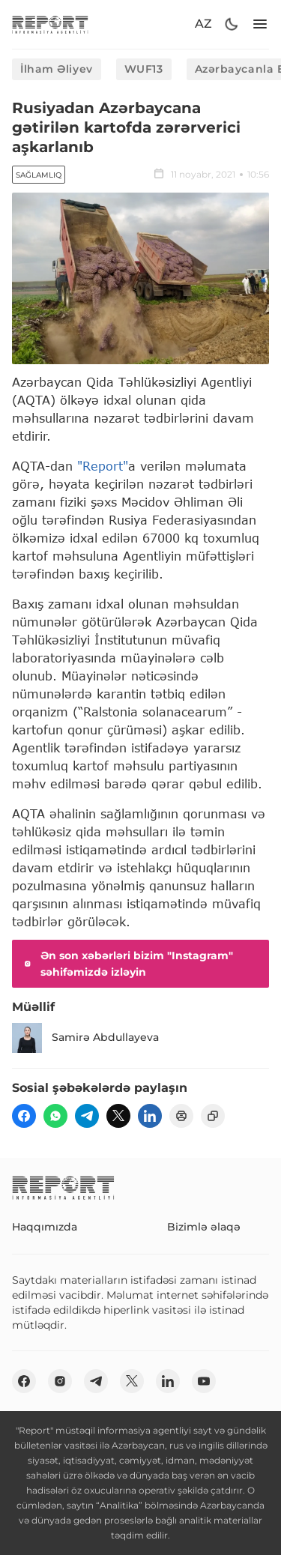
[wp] (55, 1116)
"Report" (102, 466)
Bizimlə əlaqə (204, 1227)
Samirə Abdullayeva (85, 1038)
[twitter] (118, 1116)
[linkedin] (150, 1116)
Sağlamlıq (38, 175)
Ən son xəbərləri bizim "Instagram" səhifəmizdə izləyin (127, 964)
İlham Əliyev (56, 69)
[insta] (60, 1381)
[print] (181, 1116)
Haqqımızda (44, 1227)
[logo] (50, 24)
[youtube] (204, 1381)
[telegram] (87, 1116)
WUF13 (143, 69)
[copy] (213, 1116)
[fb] (24, 1116)
